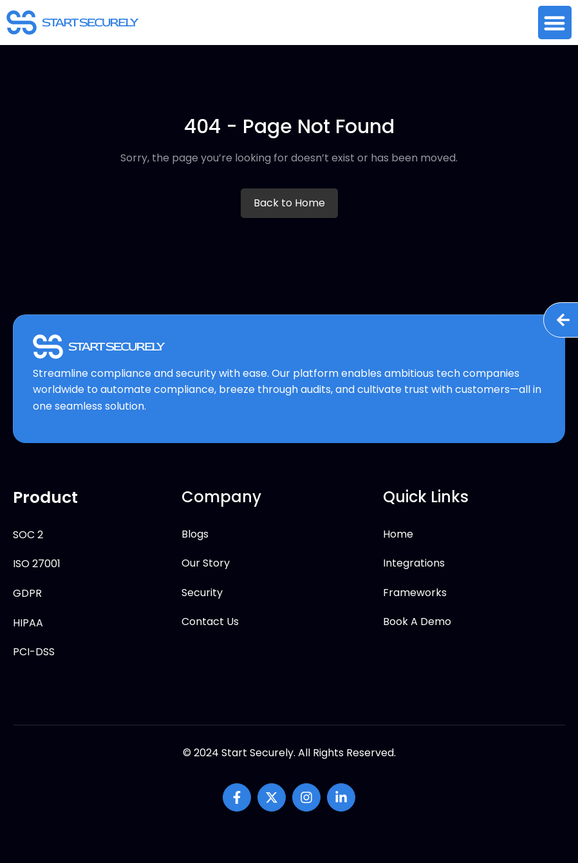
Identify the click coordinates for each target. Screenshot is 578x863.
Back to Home (289, 202)
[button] (555, 23)
